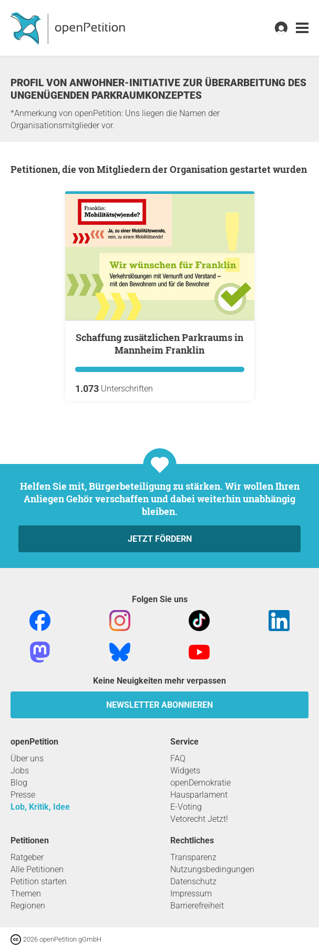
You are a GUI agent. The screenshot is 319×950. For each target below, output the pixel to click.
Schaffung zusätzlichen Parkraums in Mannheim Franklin (159, 343)
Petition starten (39, 881)
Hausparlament (199, 795)
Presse (23, 795)
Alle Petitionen (37, 869)
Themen (26, 894)
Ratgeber (27, 857)
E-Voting (186, 807)
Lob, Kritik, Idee (40, 807)
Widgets (185, 771)
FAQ (178, 758)
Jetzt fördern (160, 539)
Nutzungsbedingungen (212, 869)
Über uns (27, 758)
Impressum (191, 894)
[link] (302, 28)
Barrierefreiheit (197, 906)
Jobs (20, 771)
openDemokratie (200, 783)
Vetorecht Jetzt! (199, 819)
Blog (19, 783)
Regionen (28, 906)
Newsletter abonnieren (159, 705)
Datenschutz (193, 881)
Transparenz (193, 857)
